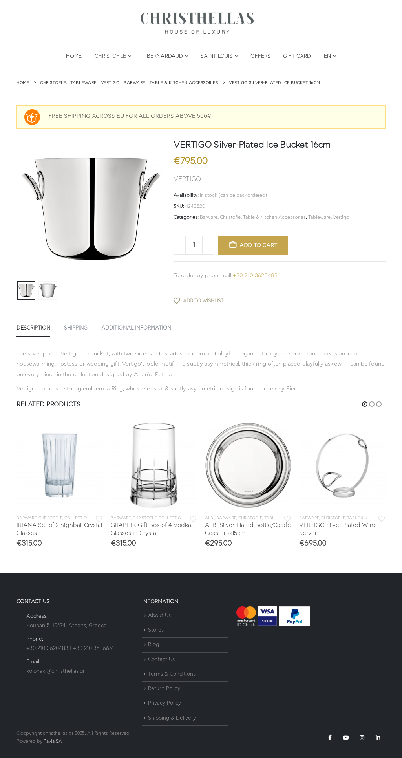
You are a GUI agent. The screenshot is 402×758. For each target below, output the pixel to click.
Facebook (329, 737)
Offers (260, 56)
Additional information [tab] (136, 328)
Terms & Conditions (172, 674)
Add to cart (258, 245)
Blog (153, 645)
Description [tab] (33, 328)
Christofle (110, 56)
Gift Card (297, 56)
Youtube (346, 737)
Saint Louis (216, 56)
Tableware (319, 217)
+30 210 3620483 (255, 275)
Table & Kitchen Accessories (274, 217)
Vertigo (341, 217)
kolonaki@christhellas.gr (55, 671)
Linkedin (378, 737)
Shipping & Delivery (172, 718)
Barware (208, 217)
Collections (78, 518)
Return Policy (164, 688)
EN (327, 56)
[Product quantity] (194, 245)
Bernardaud (165, 56)
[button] (364, 404)
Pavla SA (53, 741)
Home (74, 56)
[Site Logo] (197, 23)
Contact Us (161, 659)
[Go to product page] (59, 465)
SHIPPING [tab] (76, 328)
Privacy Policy (164, 703)
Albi (209, 518)
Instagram (362, 737)
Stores (156, 630)
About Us (159, 615)
